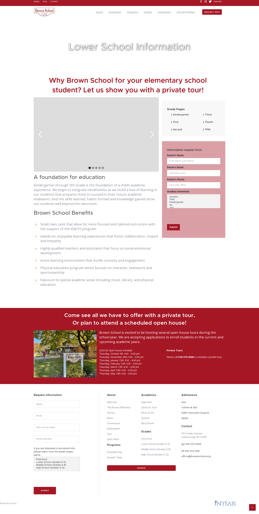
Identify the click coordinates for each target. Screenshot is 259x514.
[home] (44, 12)
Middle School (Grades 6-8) (57, 465)
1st (193, 205)
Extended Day (114, 452)
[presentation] (192, 216)
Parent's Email (175, 167)
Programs (132, 12)
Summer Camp (114, 457)
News (110, 418)
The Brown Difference (118, 407)
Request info (212, 12)
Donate (141, 468)
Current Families (186, 12)
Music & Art (147, 413)
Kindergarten (193, 202)
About (99, 12)
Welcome (112, 402)
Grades (148, 12)
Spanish (145, 418)
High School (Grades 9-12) (57, 468)
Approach (146, 402)
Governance (113, 423)
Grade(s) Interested (178, 192)
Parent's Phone (175, 179)
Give (109, 434)
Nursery (193, 197)
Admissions (164, 12)
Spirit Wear (113, 439)
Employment (113, 429)
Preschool (57, 459)
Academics (115, 12)
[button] (100, 12)
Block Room (147, 423)
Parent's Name (175, 155)
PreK (193, 199)
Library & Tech (149, 407)
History (111, 413)
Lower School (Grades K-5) (57, 462)
